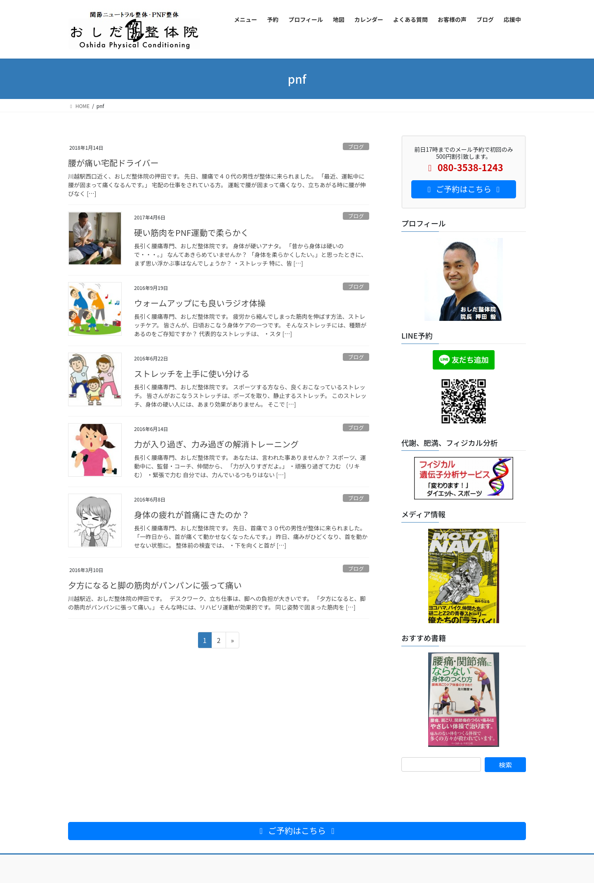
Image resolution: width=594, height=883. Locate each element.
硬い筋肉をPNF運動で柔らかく (191, 232)
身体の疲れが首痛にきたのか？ (192, 514)
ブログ (356, 147)
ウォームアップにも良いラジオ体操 (200, 303)
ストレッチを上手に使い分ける (192, 373)
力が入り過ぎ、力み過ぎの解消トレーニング (216, 444)
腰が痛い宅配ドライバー (113, 163)
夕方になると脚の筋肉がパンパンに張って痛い (155, 585)
